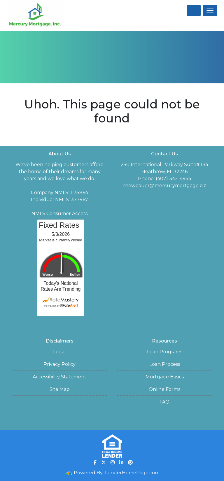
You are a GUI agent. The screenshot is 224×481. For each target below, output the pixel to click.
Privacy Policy (59, 364)
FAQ (164, 402)
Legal (59, 351)
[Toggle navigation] (210, 10)
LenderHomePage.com (132, 472)
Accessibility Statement (59, 377)
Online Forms (164, 389)
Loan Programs (164, 351)
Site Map (60, 389)
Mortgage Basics (165, 377)
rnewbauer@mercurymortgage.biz (164, 185)
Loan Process (164, 364)
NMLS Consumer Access (60, 213)
